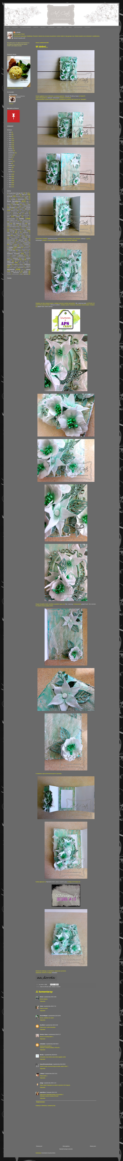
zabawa (28, 269)
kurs (25, 231)
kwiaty (8, 232)
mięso (14, 235)
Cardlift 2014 (21, 203)
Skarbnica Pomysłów (13, 253)
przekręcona (9, 246)
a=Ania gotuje (11, 194)
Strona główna (66, 1146)
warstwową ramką (52, 238)
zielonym (50, 97)
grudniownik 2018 (17, 213)
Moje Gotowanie (13, 94)
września (10, 155)
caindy (8, 203)
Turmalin (26, 261)
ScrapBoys (20, 252)
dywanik (21, 209)
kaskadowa (23, 226)
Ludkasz (42, 1073)
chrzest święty (16, 204)
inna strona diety (26, 215)
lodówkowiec (25, 232)
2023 (10, 136)
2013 (10, 182)
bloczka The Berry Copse (72, 96)
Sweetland (13, 256)
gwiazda (26, 213)
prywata (21, 244)
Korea (23, 229)
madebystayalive (10, 233)
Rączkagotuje (26, 247)
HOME (7, 27)
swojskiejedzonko (21, 256)
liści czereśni (92, 604)
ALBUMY (59, 27)
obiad (29, 237)
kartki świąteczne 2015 (12, 220)
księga (28, 229)
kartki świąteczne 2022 (14, 226)
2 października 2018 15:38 (50, 996)
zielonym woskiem (55, 304)
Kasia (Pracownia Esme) (46, 1064)
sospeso (14, 255)
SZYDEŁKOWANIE (25, 27)
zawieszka (25, 272)
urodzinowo (10, 262)
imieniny (15, 215)
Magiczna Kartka (19, 233)
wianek (21, 264)
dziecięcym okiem (15, 210)
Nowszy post (39, 1146)
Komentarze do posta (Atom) (48, 1153)
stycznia (10, 171)
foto (27, 212)
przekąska (26, 244)
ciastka (28, 204)
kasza (29, 226)
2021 (10, 140)
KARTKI (36, 27)
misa (19, 235)
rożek (23, 250)
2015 (10, 178)
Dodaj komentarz (40, 1102)
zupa (21, 274)
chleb (27, 203)
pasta (14, 241)
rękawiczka (18, 249)
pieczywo (23, 241)
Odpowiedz (42, 1001)
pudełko (11, 247)
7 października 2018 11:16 (50, 1083)
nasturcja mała (82, 303)
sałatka (8, 252)
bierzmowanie (20, 197)
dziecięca (27, 209)
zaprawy (8, 272)
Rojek (19, 250)
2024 (10, 134)
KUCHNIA (15, 27)
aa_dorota (17, 32)
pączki (17, 241)
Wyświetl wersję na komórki (65, 1149)
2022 (10, 138)
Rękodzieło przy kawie (26, 249)
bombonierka (21, 199)
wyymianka (27, 267)
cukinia (14, 206)
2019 (10, 144)
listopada (10, 150)
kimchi (10, 227)
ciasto (10, 206)
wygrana (28, 266)
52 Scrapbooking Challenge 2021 (15, 193)
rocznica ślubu (11, 250)
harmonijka (9, 215)
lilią (66, 604)
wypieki (14, 267)
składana (54, 986)
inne (8, 216)
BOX (28, 199)
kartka (50, 986)
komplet (23, 227)
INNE (70, 27)
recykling (9, 249)
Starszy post (93, 1146)
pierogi (27, 241)
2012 (10, 184)
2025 (10, 132)
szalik (28, 256)
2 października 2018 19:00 (51, 1025)
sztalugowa (15, 258)
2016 (10, 176)
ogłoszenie (24, 238)
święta (28, 259)
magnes (27, 233)
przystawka (27, 246)
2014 (10, 180)
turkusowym (56, 97)
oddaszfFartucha (14, 238)
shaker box (26, 252)
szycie (22, 258)
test (15, 261)
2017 (10, 174)
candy (13, 203)
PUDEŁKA (51, 27)
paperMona (43, 1092)
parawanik (9, 241)
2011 (10, 186)
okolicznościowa (11, 240)
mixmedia (28, 235)
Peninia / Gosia (44, 1034)
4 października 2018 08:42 (52, 1043)
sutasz (8, 256)
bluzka (8, 199)
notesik (23, 237)
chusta (23, 204)
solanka (8, 255)
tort (20, 261)
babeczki (13, 197)
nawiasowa (16, 236)
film (28, 210)
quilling (19, 247)
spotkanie (20, 255)
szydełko (28, 258)
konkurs (11, 229)
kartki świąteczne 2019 (18, 223)
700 (26, 193)
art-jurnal (18, 196)
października (11, 152)
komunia (28, 227)
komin (18, 227)
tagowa (9, 261)
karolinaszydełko (11, 218)
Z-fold (22, 269)
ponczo (15, 244)
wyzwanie (58, 986)
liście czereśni (48, 306)
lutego (10, 169)
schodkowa (14, 252)
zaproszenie (16, 272)
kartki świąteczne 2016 (25, 220)
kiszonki (14, 227)
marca (10, 167)
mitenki (23, 235)
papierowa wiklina (23, 240)
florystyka (9, 212)
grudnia (10, 148)
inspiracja (18, 216)
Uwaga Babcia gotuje (23, 262)
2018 (10, 146)
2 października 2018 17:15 (49, 1006)
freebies (8, 213)
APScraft (46, 986)
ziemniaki (9, 274)
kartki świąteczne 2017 (14, 221)
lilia (76, 303)
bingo (26, 198)
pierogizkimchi (10, 243)
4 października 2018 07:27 (54, 1034)
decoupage (12, 207)
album (17, 194)
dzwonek (23, 210)
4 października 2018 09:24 (50, 1054)
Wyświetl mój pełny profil (19, 38)
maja (9, 163)
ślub (23, 259)
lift (13, 232)
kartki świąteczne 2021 (24, 225)
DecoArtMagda (44, 1015)
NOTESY (43, 27)
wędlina (15, 264)
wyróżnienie (20, 267)
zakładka (25, 271)
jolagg (41, 1083)
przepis (15, 246)
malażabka (42, 1043)
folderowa (22, 212)
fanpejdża (54, 972)
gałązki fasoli (41, 306)
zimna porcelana (15, 274)
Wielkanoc (27, 264)
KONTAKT (87, 27)
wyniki (10, 267)
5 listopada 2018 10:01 (51, 1092)
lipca (9, 159)
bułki (27, 201)
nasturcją (70, 604)
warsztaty (9, 264)
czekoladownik (26, 206)
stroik (27, 255)
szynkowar (17, 259)
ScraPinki (42, 1025)
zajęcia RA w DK (15, 271)
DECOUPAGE (78, 27)
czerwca (10, 161)
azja (8, 197)
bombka (13, 199)
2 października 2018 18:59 (54, 1015)
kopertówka (17, 229)
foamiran (15, 212)
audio (27, 196)
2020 (10, 142)
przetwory (22, 246)
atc (22, 196)
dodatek (23, 207)
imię (20, 215)
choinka (8, 204)
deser (18, 207)
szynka (10, 259)
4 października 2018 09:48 (59, 1064)
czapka (19, 206)
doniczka (15, 209)
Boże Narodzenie (14, 201)
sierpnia (10, 157)
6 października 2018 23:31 (51, 1073)
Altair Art (42, 986)
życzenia (26, 274)
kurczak (19, 231)
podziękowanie (26, 243)
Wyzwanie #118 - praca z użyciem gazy (56, 881)
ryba (28, 250)
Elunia (41, 996)
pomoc (10, 244)
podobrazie (19, 242)
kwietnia (10, 165)
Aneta (41, 1006)
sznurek (9, 258)
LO (65, 27)
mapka (8, 235)
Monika (42, 1054)
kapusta (26, 216)
